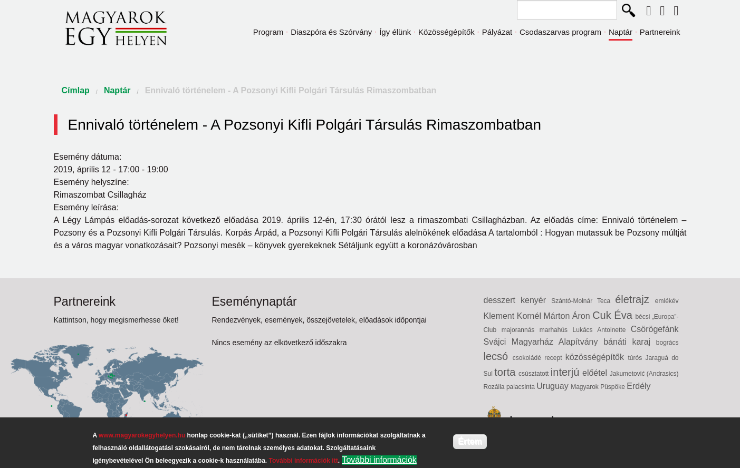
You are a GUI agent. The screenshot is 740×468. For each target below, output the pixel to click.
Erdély (638, 386)
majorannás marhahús (537, 330)
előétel (596, 372)
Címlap (76, 90)
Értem (470, 441)
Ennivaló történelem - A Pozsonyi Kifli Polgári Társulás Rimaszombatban (291, 90)
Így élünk (395, 31)
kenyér (536, 300)
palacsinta (521, 387)
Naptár (620, 31)
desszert (502, 300)
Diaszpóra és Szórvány (331, 31)
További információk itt (303, 460)
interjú (566, 372)
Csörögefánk (655, 329)
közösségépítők (596, 357)
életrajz (635, 299)
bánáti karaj (629, 341)
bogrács (667, 342)
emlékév (667, 301)
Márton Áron (568, 315)
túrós (636, 358)
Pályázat (497, 31)
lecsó (498, 356)
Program (268, 31)
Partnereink (660, 31)
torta (506, 372)
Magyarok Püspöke (599, 387)
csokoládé (528, 358)
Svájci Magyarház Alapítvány (544, 341)
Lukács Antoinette (602, 330)
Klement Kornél (514, 315)
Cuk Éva (613, 315)
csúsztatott (534, 373)
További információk (379, 459)
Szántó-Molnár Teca (583, 301)
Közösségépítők (446, 31)
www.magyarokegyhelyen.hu (142, 435)
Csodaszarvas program (560, 31)
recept (554, 358)
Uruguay (553, 386)
